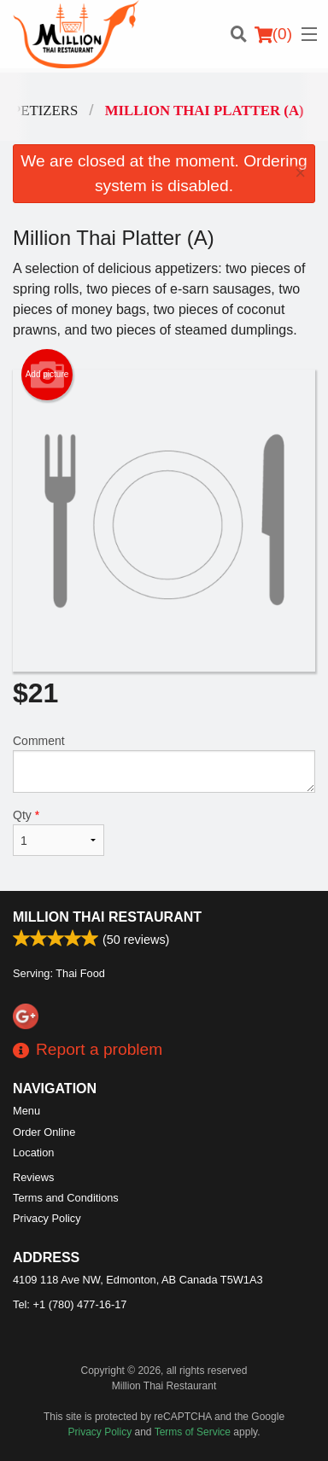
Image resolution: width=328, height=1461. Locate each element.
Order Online (44, 1132)
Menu (26, 1110)
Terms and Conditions (66, 1197)
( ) (273, 34)
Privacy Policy (47, 1218)
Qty (58, 832)
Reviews (33, 1177)
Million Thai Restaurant (107, 917)
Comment (164, 763)
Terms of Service (193, 1432)
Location (33, 1152)
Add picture (47, 374)
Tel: (69, 1304)
